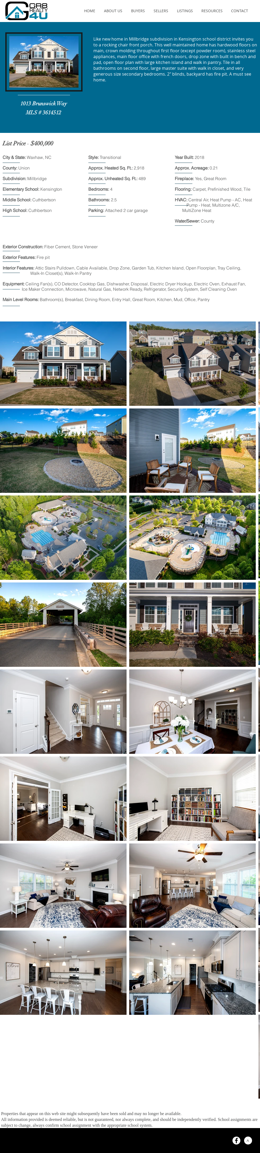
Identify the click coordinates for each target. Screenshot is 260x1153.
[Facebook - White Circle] (236, 1141)
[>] (248, 1141)
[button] (113, 11)
